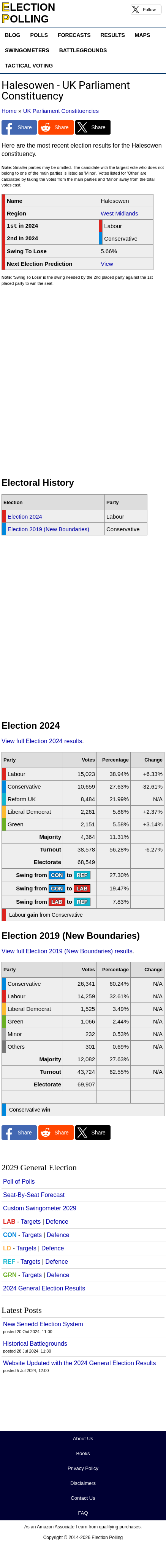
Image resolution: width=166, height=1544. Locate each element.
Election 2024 (25, 516)
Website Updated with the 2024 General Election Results (79, 1363)
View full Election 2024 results (42, 741)
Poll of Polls (19, 1181)
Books (83, 1453)
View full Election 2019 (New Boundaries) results (67, 951)
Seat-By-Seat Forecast (34, 1195)
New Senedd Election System (43, 1324)
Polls (39, 35)
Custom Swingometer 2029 (39, 1208)
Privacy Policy (83, 1468)
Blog (12, 35)
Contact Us (83, 1498)
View (107, 263)
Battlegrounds (83, 50)
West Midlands (119, 213)
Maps (142, 35)
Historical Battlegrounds (35, 1343)
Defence (57, 1221)
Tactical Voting (29, 66)
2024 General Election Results (44, 1288)
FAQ (83, 1513)
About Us (83, 1438)
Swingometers (27, 50)
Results (112, 35)
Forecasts (74, 35)
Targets (31, 1221)
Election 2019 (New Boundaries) (48, 529)
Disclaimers (83, 1483)
